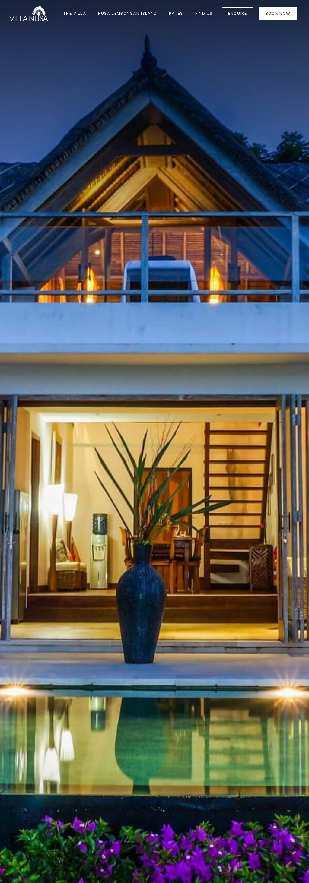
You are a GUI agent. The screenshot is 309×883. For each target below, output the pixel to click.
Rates (176, 13)
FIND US (204, 13)
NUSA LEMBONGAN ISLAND (127, 13)
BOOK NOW (278, 13)
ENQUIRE (237, 13)
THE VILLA (74, 13)
